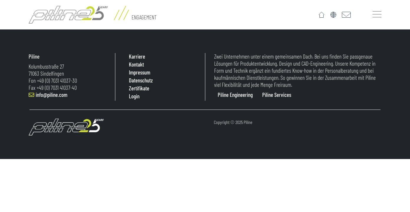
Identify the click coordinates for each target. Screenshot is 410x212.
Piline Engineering (235, 94)
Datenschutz (140, 80)
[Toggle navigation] (377, 14)
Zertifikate (138, 88)
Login (134, 96)
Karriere (136, 56)
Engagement (144, 17)
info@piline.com (51, 94)
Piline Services (276, 94)
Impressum (139, 72)
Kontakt (136, 64)
